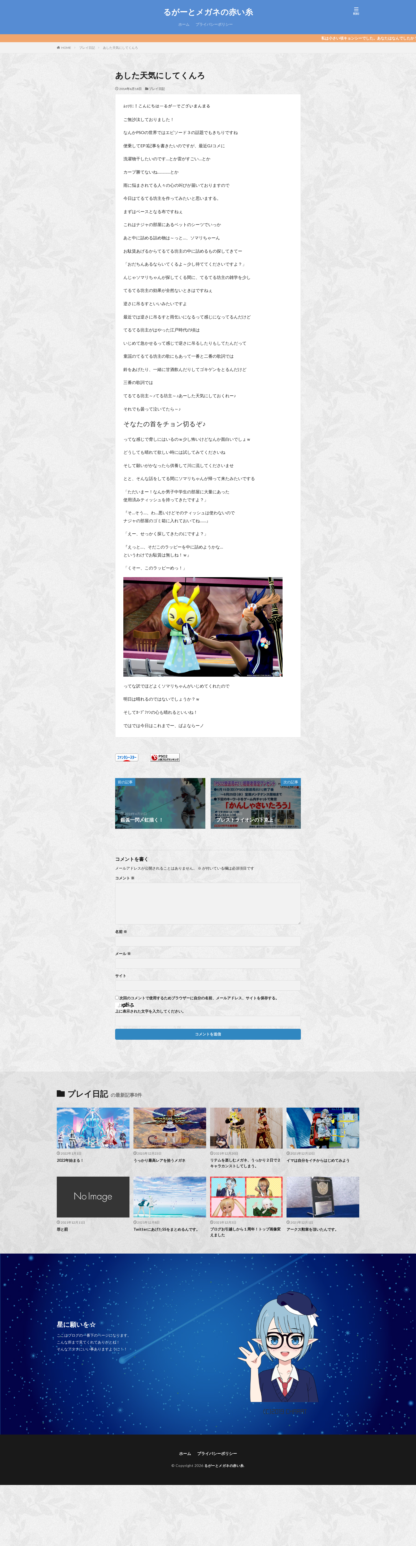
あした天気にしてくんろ (120, 48)
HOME (66, 48)
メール (123, 954)
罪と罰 (63, 1229)
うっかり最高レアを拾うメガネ (161, 1160)
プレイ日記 (87, 48)
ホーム (183, 24)
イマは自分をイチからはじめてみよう (320, 1160)
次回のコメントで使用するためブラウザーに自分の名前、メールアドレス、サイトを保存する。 (199, 998)
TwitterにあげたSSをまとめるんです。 (168, 1229)
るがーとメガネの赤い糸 (208, 12)
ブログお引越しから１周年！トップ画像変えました (246, 1232)
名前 (121, 932)
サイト (120, 976)
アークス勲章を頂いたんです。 (314, 1229)
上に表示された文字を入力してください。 (150, 1011)
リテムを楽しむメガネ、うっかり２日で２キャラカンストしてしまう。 (246, 1163)
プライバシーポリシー (214, 24)
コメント (125, 878)
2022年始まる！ (71, 1160)
